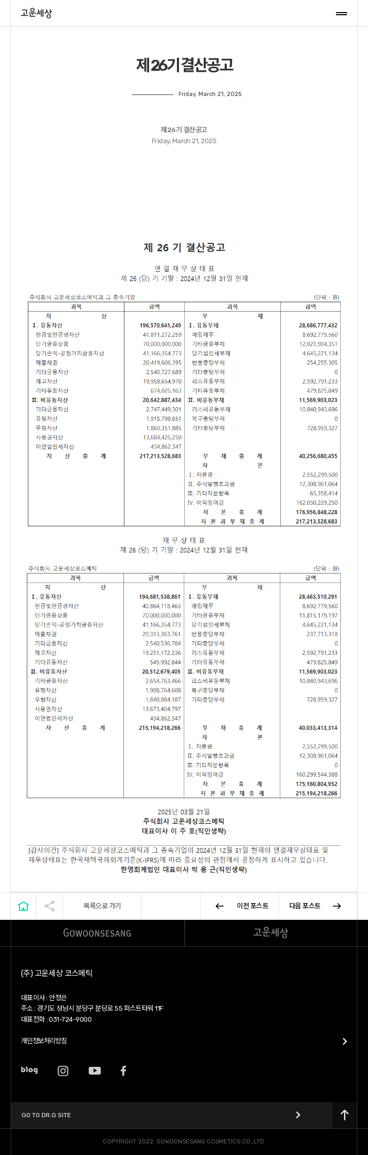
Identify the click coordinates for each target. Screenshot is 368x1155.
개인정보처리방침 (43, 1041)
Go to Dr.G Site (46, 1115)
